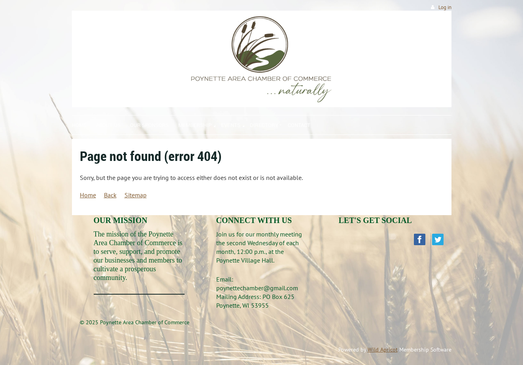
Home (88, 195)
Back (110, 195)
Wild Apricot (383, 349)
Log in (444, 7)
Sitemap (136, 195)
